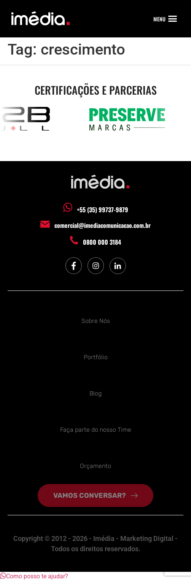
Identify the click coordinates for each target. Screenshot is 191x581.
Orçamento (95, 466)
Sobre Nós (95, 320)
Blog (95, 393)
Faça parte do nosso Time (95, 429)
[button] (173, 18)
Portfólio (96, 357)
